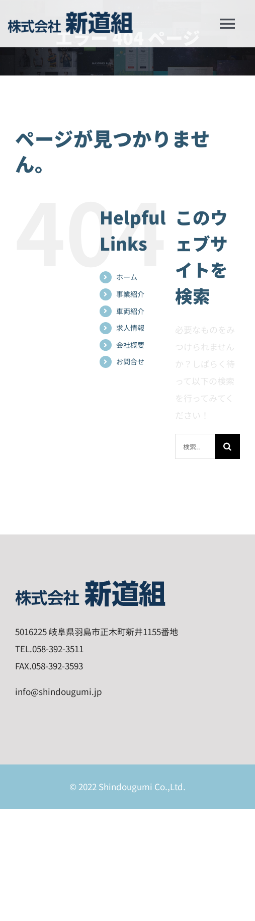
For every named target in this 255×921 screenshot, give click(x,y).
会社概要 (130, 345)
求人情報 (130, 328)
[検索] (227, 446)
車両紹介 (130, 311)
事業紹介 (130, 294)
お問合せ (130, 361)
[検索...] (195, 446)
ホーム (126, 277)
